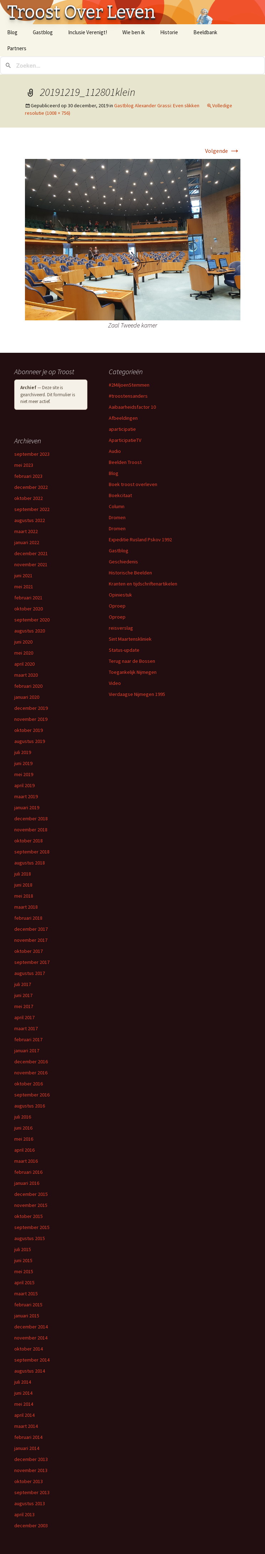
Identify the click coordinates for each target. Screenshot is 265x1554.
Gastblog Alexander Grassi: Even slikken (156, 105)
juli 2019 (22, 752)
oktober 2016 (28, 1083)
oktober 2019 (28, 730)
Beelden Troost (125, 462)
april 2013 (24, 1514)
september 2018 (32, 851)
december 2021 (31, 553)
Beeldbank (205, 32)
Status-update (124, 650)
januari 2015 (26, 1315)
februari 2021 (28, 597)
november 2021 (30, 564)
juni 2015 (23, 1260)
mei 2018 (23, 896)
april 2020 (24, 664)
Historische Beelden (130, 572)
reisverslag (121, 628)
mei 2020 (23, 653)
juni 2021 (23, 575)
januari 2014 (26, 1448)
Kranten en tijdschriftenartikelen (143, 583)
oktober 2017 (28, 951)
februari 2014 (28, 1437)
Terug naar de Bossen (132, 661)
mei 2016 (23, 1139)
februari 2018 (28, 918)
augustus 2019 (29, 741)
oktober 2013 (28, 1481)
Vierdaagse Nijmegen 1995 (137, 694)
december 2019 (31, 708)
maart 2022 (26, 531)
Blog (12, 32)
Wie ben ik (133, 32)
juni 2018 (23, 885)
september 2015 (32, 1227)
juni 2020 (23, 642)
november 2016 (30, 1072)
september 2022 (32, 509)
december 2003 (31, 1525)
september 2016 (32, 1094)
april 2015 (24, 1282)
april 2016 (24, 1150)
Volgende (222, 150)
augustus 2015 (29, 1238)
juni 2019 (23, 763)
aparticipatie (122, 429)
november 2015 (30, 1205)
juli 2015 (22, 1249)
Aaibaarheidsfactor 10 (132, 407)
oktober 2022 (28, 498)
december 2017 (31, 929)
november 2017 (30, 940)
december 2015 (31, 1194)
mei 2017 (23, 1006)
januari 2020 (26, 697)
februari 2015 (28, 1304)
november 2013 (30, 1470)
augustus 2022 (29, 520)
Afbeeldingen (123, 418)
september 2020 (32, 619)
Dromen (117, 517)
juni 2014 (23, 1393)
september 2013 (32, 1492)
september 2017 (32, 962)
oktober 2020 (28, 608)
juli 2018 (22, 874)
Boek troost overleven (133, 484)
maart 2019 (26, 796)
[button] (132, 239)
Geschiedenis (123, 561)
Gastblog (43, 32)
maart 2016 (26, 1161)
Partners (16, 48)
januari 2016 (26, 1183)
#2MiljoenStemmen (129, 385)
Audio (115, 451)
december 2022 (31, 487)
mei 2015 (23, 1271)
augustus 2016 (29, 1106)
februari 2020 (28, 686)
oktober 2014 (28, 1349)
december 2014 (31, 1326)
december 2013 (31, 1459)
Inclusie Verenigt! (87, 32)
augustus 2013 (29, 1503)
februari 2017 (28, 1039)
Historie (169, 32)
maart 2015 (26, 1293)
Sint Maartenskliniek (130, 639)
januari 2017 (26, 1050)
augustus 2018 (29, 862)
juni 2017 (23, 995)
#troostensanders (128, 396)
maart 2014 (26, 1426)
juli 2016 (22, 1117)
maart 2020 (26, 675)
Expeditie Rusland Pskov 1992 (140, 539)
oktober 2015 (28, 1216)
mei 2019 (23, 774)
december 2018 (31, 818)
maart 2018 (26, 907)
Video (115, 683)
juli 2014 (22, 1382)
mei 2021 (23, 586)
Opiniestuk (120, 595)
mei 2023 (23, 465)
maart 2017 (26, 1028)
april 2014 (24, 1415)
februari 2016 (28, 1172)
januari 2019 (26, 807)
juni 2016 (23, 1128)
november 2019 (30, 719)
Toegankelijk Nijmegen (133, 672)
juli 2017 (22, 984)
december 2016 (31, 1061)
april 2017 (24, 1017)
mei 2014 (23, 1404)
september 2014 (32, 1360)
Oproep (117, 606)
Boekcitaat (120, 495)
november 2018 (30, 829)
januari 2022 (26, 542)
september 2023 (32, 454)
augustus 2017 (29, 973)
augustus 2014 (29, 1371)
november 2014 (30, 1337)
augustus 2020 (29, 631)
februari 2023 (28, 476)
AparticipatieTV (125, 440)
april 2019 (24, 785)
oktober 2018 (28, 840)
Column (116, 506)
